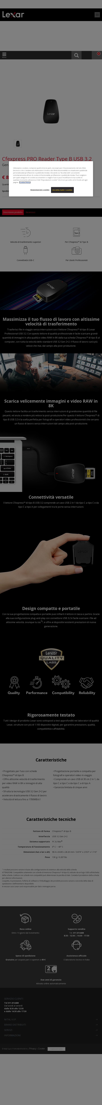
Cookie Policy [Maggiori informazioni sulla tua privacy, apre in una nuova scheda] (25, 182)
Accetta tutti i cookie (62, 190)
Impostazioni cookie (39, 190)
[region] (51, 178)
